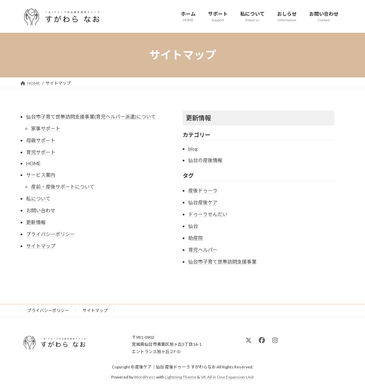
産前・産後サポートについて (62, 187)
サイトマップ (40, 246)
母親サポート (40, 140)
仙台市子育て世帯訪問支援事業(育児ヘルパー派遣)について (91, 117)
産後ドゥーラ (203, 190)
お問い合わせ (40, 210)
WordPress (144, 377)
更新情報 (36, 222)
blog (193, 149)
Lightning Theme (180, 377)
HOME (33, 163)
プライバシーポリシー (50, 234)
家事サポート (45, 128)
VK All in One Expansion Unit (227, 377)
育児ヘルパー (203, 250)
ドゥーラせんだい (207, 214)
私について (38, 198)
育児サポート (40, 152)
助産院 (195, 238)
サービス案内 (40, 175)
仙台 (193, 226)
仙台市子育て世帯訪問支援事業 (222, 262)
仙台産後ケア (203, 202)
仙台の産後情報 (205, 160)
